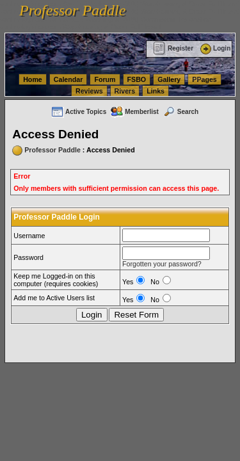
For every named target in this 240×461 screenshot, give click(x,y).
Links (155, 91)
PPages (204, 79)
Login (214, 48)
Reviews (89, 91)
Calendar (68, 79)
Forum (104, 79)
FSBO (137, 79)
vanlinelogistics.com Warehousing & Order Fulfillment (80, 27)
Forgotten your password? (162, 264)
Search (180, 111)
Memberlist (134, 111)
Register (173, 48)
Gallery (168, 79)
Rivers (125, 91)
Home (32, 79)
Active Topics (78, 111)
